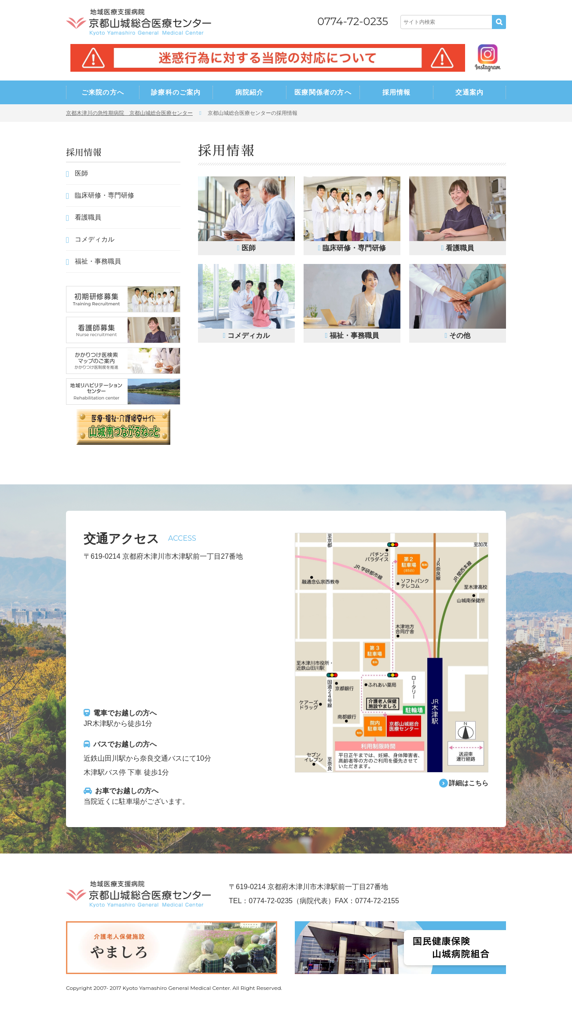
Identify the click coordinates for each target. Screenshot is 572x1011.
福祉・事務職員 (98, 261)
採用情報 (396, 92)
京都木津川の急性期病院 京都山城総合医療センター (129, 113)
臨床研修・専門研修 (104, 195)
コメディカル (94, 239)
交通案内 (469, 92)
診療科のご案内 (176, 92)
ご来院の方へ (102, 92)
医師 (81, 173)
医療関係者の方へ (323, 92)
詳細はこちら (467, 783)
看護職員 (88, 217)
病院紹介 (249, 92)
